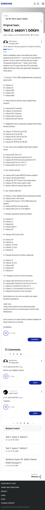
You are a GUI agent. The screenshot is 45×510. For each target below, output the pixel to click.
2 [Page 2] (13, 354)
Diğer (5, 52)
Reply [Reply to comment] (35, 383)
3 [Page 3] (17, 354)
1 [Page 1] (17, 423)
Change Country (8, 503)
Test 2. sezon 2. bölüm (16, 437)
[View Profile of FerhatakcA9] (13, 391)
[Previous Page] (6, 354)
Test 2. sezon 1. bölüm (16, 448)
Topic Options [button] (38, 21)
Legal (3, 495)
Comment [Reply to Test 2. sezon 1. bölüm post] (34, 339)
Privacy (4, 491)
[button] (38, 42)
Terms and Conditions (10, 487)
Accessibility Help (8, 483)
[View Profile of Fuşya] (8, 49)
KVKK (3, 499)
